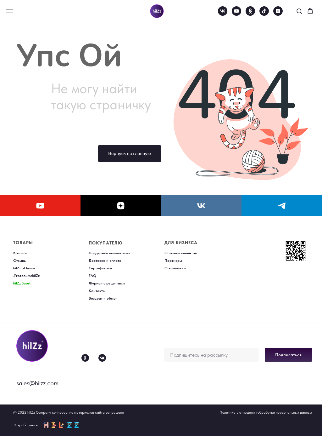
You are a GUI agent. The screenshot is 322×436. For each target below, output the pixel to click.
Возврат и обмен (103, 298)
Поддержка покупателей (109, 253)
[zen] (278, 14)
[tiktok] (264, 14)
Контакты (97, 291)
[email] (211, 355)
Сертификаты (100, 268)
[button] (299, 11)
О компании (175, 268)
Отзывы (19, 260)
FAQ (92, 275)
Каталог (20, 253)
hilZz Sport (22, 283)
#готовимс (22, 275)
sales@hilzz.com (37, 383)
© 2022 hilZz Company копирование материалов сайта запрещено (68, 412)
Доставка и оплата (105, 260)
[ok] (250, 14)
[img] (32, 346)
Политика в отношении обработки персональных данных (265, 412)
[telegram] (282, 205)
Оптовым (172, 253)
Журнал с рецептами (107, 283)
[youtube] (236, 14)
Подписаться (288, 354)
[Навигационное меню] (9, 11)
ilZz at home (25, 268)
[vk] (222, 14)
